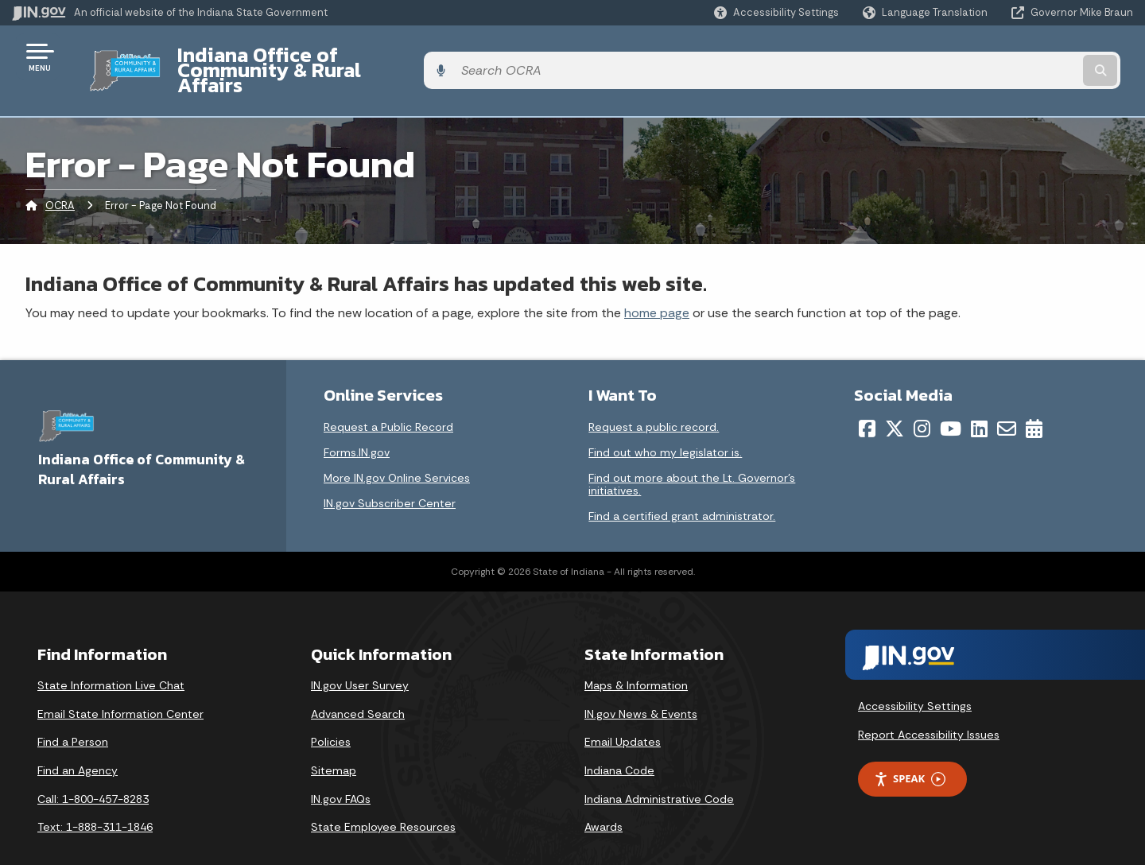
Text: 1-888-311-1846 (95, 800)
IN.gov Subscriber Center (390, 476)
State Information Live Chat (110, 658)
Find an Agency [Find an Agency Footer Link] (77, 742)
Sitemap (333, 742)
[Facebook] (867, 401)
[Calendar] (1034, 401)
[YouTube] (950, 401)
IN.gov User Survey (360, 658)
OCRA (60, 178)
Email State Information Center (120, 686)
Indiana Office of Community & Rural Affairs (366, 56)
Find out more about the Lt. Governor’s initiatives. (691, 457)
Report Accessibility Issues (928, 707)
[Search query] (1003, 56)
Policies (331, 715)
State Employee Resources (383, 800)
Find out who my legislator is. (665, 425)
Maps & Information (636, 658)
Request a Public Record (388, 400)
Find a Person (72, 715)
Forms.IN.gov (357, 425)
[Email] (1006, 401)
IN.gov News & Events (640, 686)
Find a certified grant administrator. (681, 489)
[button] (776, 12)
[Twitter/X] (894, 401)
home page (656, 285)
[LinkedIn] (979, 401)
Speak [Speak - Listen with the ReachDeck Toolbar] (909, 751)
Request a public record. (653, 400)
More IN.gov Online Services (397, 451)
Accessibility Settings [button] (915, 678)
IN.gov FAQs (341, 771)
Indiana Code (619, 742)
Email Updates (622, 715)
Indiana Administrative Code (659, 771)
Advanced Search (358, 686)
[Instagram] (922, 401)
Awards (603, 800)
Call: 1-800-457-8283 (93, 771)
